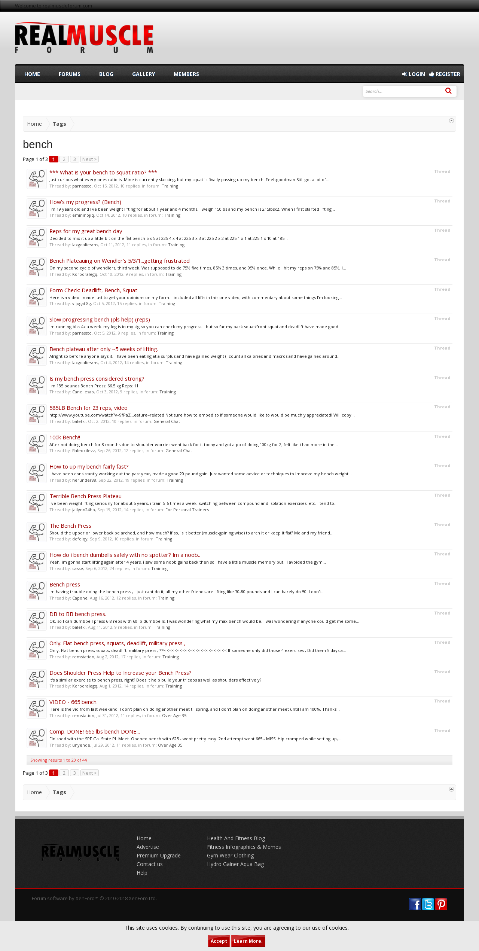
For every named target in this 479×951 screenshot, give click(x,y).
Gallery (143, 73)
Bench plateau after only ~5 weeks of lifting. (103, 349)
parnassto (82, 186)
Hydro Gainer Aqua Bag (235, 864)
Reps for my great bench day (85, 231)
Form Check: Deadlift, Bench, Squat (93, 290)
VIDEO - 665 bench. (73, 701)
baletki (79, 421)
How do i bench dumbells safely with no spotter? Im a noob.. (124, 554)
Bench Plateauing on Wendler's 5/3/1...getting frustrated (119, 260)
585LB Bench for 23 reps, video (88, 407)
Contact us (150, 864)
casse (77, 568)
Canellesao (83, 391)
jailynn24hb (83, 509)
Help (142, 872)
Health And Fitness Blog (236, 838)
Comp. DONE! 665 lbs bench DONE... (94, 731)
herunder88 (84, 480)
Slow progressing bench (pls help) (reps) (99, 319)
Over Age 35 (174, 715)
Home (32, 73)
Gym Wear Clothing (230, 855)
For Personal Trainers (187, 509)
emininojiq (83, 215)
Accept (219, 941)
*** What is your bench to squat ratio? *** (103, 172)
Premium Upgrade (159, 855)
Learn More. (248, 941)
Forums (69, 73)
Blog (106, 73)
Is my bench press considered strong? (96, 378)
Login (413, 73)
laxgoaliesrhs (85, 244)
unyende (81, 745)
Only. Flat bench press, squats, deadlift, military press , (117, 643)
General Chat (166, 421)
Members (186, 73)
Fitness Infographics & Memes (244, 846)
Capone (80, 598)
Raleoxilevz (83, 450)
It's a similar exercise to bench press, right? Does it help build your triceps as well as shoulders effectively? (155, 680)
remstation (83, 656)
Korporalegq (84, 274)
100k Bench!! (64, 437)
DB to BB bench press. (77, 614)
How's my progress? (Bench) (85, 201)
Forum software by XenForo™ (94, 898)
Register (444, 73)
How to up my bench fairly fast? (89, 466)
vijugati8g (81, 303)
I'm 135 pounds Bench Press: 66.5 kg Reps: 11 (93, 385)
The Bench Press (70, 525)
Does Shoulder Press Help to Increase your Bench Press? (120, 672)
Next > (89, 159)
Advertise (148, 846)
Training (170, 186)
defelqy (80, 539)
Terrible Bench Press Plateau (85, 496)
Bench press (64, 584)
